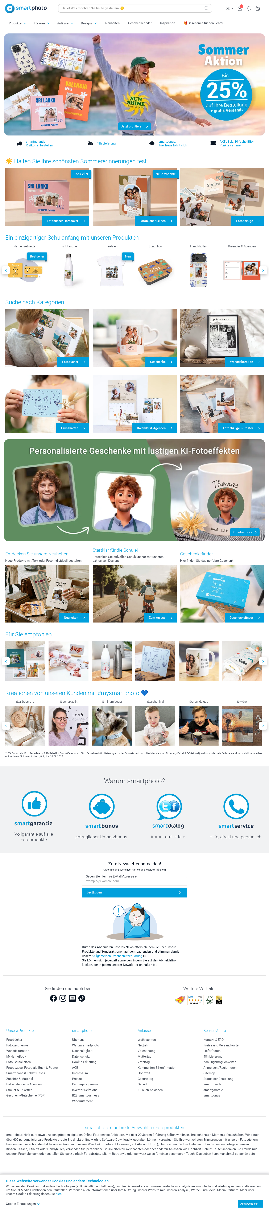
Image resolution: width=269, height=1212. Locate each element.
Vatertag (144, 1062)
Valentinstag (146, 1051)
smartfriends (212, 1084)
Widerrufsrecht (82, 1101)
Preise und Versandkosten (221, 1045)
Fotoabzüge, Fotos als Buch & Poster (32, 1068)
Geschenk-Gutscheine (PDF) (25, 1095)
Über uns (78, 1040)
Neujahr (143, 1045)
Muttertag (144, 1056)
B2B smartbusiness (85, 1095)
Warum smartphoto (85, 1045)
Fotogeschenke (17, 1045)
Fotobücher (14, 1040)
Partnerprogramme (85, 1084)
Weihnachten (147, 1040)
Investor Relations (85, 1090)
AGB (75, 1068)
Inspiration (167, 23)
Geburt (142, 1084)
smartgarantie (213, 1090)
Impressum (80, 1073)
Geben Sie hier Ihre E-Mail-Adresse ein (112, 876)
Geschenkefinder (140, 23)
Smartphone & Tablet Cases (25, 1073)
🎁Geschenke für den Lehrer (203, 23)
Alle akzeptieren (249, 1203)
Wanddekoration (17, 1051)
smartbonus (211, 1095)
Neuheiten (112, 23)
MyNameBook (16, 1056)
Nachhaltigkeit (82, 1051)
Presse (77, 1079)
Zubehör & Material (19, 1079)
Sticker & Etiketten (19, 1090)
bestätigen (94, 892)
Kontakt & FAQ (213, 1040)
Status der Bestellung (218, 1079)
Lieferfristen (211, 1051)
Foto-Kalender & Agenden (24, 1084)
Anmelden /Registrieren (219, 1068)
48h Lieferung (212, 1056)
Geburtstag (145, 1079)
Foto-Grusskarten (18, 1062)
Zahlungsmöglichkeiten (219, 1062)
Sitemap (209, 1073)
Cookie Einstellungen (23, 1204)
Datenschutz (81, 1056)
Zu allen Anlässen (150, 1090)
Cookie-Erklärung (84, 1062)
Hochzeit (144, 1073)
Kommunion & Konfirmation (157, 1068)
